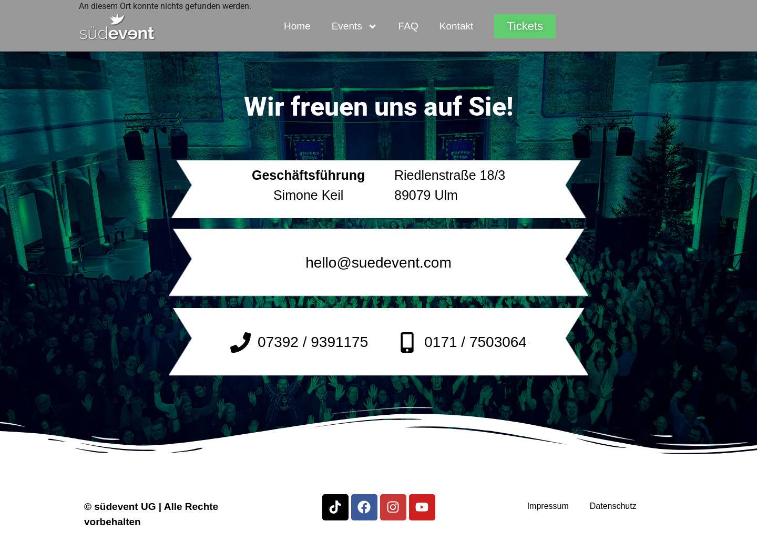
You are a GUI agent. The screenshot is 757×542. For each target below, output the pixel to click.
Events (354, 26)
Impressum (548, 506)
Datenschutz (613, 506)
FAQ (408, 26)
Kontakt (456, 26)
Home (297, 26)
